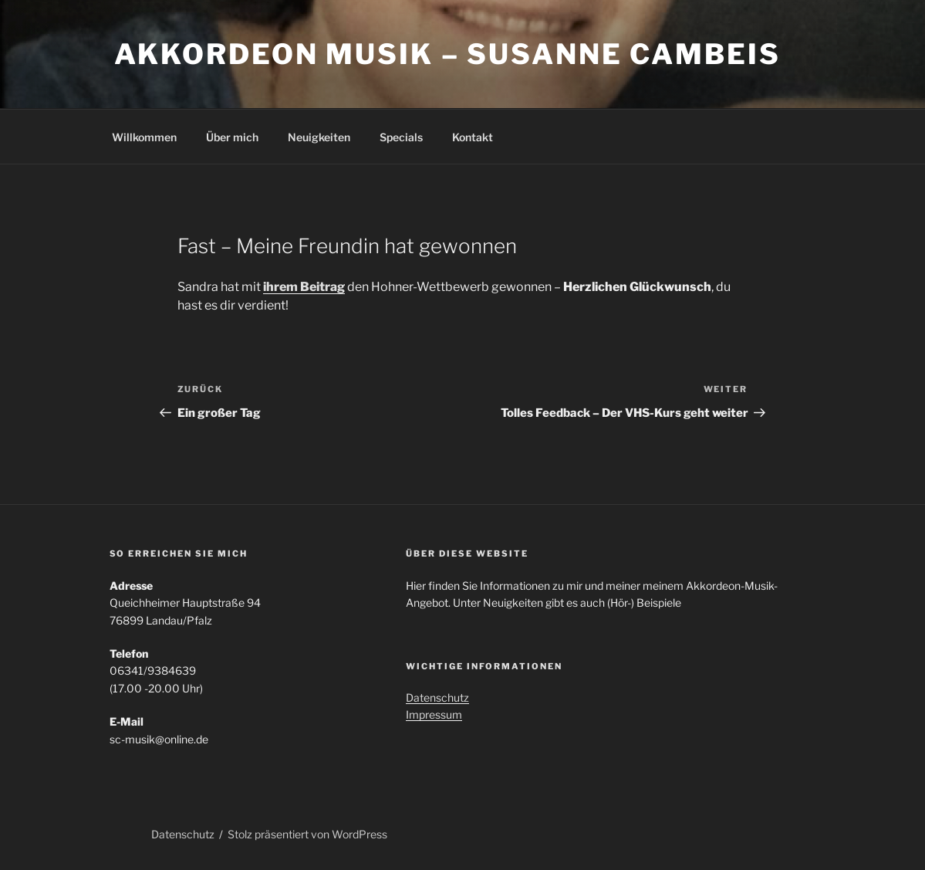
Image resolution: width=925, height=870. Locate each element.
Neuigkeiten (319, 137)
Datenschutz (437, 697)
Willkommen (144, 137)
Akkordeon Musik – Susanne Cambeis (447, 54)
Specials (401, 137)
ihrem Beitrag (304, 286)
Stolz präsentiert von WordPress (307, 834)
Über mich (232, 137)
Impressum (434, 714)
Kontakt (472, 137)
